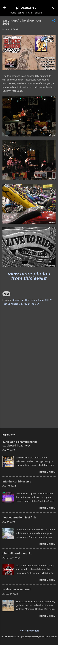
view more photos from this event (29, 276)
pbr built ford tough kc (17, 553)
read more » (47, 472)
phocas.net (26, 7)
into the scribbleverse (16, 481)
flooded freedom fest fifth (19, 517)
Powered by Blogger (29, 630)
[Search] (54, 8)
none (6, 293)
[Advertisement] (29, 401)
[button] (54, 21)
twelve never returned (16, 589)
